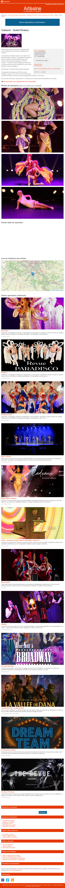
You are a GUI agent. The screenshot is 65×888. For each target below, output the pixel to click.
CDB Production (7, 504)
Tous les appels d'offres (8, 835)
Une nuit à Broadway (7, 666)
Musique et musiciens (8, 822)
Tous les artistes (6, 846)
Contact (37, 886)
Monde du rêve (6, 797)
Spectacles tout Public (32, 15)
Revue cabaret (5, 582)
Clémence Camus (7, 462)
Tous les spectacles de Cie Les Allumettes (48, 68)
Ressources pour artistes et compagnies (13, 859)
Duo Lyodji (5, 545)
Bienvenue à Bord (6, 414)
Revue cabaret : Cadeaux (8, 498)
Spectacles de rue (7, 823)
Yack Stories (6, 671)
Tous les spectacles (7, 844)
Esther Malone (6, 336)
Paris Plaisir (4, 330)
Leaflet (53, 290)
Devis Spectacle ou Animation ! (32, 22)
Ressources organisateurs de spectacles (13, 858)
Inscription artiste (51, 4)
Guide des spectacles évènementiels (16, 15)
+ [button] (4, 263)
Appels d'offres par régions (9, 837)
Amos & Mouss (6, 755)
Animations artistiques (8, 820)
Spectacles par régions (8, 847)
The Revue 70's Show (7, 792)
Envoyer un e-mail (41, 60)
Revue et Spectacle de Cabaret (45, 15)
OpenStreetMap (59, 290)
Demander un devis (7, 834)
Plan (30, 886)
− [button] (4, 266)
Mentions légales (47, 885)
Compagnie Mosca (7, 629)
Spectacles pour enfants (9, 825)
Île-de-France (38, 66)
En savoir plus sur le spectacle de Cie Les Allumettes (20, 81)
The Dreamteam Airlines (8, 750)
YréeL (4, 587)
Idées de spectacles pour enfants (11, 856)
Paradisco (4, 372)
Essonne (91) (38, 64)
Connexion (60, 4)
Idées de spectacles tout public (11, 855)
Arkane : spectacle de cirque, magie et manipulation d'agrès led (20, 540)
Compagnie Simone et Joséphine (11, 713)
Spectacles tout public (8, 826)
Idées (33, 886)
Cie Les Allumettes (39, 50)
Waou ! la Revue (6, 456)
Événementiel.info (16, 870)
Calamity (3, 624)
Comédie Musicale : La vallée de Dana (12, 708)
